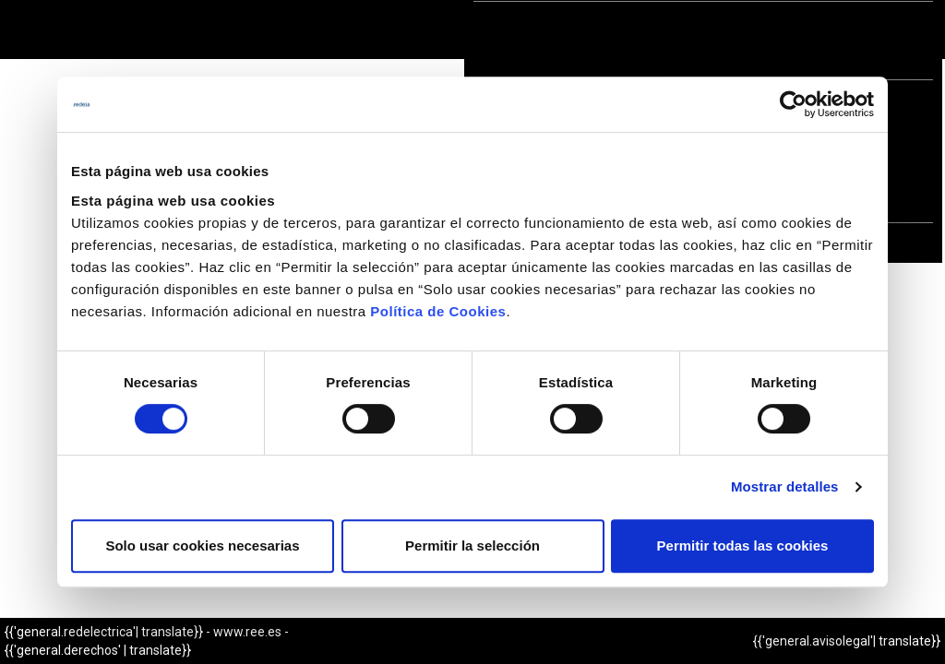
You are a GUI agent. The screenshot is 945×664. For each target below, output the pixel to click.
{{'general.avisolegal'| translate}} (846, 641)
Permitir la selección (472, 545)
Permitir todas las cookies (743, 545)
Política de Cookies (438, 311)
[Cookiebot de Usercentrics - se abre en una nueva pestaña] (793, 104)
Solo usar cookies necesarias (202, 545)
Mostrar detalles (785, 486)
